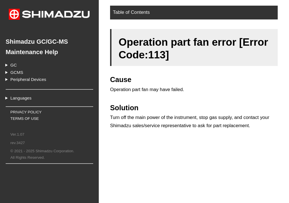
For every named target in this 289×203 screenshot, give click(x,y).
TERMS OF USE (24, 118)
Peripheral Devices (28, 79)
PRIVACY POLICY (26, 112)
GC (13, 65)
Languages (21, 98)
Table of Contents (131, 12)
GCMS (16, 72)
